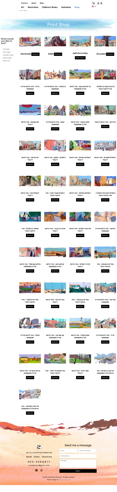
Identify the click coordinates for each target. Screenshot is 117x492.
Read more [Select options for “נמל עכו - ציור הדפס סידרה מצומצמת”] (105, 311)
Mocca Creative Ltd (64, 486)
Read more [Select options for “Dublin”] (58, 54)
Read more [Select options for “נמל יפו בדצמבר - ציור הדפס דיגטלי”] (30, 311)
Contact (24, 3)
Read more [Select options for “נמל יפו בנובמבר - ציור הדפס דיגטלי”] (80, 311)
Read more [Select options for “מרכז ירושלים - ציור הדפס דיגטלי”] (80, 275)
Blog (42, 3)
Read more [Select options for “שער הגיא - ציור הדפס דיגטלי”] (80, 383)
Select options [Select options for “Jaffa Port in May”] (80, 58)
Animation (66, 7)
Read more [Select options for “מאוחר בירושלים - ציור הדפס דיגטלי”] (30, 239)
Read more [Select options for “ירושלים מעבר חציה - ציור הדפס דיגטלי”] (55, 202)
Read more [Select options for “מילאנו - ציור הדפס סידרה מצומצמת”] (105, 239)
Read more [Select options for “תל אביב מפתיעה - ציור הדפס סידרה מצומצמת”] (30, 419)
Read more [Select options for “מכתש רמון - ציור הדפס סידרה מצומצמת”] (55, 275)
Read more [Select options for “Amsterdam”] (35, 54)
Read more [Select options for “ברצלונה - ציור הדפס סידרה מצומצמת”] (55, 94)
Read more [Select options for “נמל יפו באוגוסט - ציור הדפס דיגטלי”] (105, 275)
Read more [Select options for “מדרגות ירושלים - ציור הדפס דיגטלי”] (80, 239)
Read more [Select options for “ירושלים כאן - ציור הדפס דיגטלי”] (30, 202)
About (33, 3)
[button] (101, 3)
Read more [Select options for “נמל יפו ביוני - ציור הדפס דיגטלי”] (55, 311)
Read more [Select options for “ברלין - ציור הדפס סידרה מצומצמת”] (30, 94)
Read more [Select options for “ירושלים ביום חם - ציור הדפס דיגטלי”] (80, 166)
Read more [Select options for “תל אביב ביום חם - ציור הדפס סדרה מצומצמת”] (105, 383)
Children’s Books (50, 7)
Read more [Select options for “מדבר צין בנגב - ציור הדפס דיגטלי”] (55, 239)
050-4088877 (39, 468)
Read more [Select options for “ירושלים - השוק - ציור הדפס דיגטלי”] (55, 166)
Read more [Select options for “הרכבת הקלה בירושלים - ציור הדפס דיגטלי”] (105, 94)
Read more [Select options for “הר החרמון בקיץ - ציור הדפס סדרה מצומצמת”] (80, 94)
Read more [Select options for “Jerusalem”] (110, 54)
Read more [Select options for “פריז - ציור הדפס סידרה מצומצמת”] (105, 347)
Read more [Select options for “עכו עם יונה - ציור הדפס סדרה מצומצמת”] (55, 347)
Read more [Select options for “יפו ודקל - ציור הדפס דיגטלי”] (105, 128)
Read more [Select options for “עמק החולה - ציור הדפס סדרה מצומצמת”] (80, 347)
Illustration (33, 7)
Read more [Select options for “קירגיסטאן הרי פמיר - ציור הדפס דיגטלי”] (55, 383)
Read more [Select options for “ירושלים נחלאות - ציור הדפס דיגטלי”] (80, 202)
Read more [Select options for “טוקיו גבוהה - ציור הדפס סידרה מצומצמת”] (80, 130)
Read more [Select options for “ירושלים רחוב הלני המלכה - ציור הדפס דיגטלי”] (105, 202)
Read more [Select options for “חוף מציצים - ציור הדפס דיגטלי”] (30, 130)
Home (20, 10)
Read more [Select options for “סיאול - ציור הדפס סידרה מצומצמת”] (30, 347)
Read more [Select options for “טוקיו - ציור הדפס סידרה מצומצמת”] (55, 130)
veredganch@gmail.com (39, 471)
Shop (77, 7)
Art (22, 7)
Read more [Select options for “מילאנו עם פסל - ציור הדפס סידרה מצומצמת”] (30, 275)
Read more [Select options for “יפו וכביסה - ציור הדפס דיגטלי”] (30, 166)
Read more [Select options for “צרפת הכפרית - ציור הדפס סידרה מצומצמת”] (30, 383)
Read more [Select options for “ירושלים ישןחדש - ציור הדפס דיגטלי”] (105, 166)
